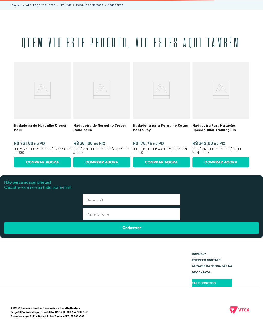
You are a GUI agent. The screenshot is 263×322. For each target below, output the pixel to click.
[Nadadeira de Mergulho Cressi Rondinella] (101, 114)
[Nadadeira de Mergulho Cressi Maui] (42, 114)
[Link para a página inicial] (20, 5)
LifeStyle (65, 4)
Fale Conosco (204, 283)
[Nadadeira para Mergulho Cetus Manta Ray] (161, 114)
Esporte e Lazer (44, 4)
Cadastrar (131, 228)
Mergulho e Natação (89, 4)
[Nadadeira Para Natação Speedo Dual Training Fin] (220, 114)
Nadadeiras (116, 4)
